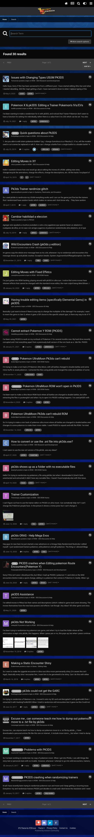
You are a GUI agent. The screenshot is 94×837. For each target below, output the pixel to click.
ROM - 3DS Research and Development (45, 81)
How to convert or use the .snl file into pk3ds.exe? (42, 441)
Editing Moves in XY (23, 161)
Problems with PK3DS (37, 749)
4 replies (25, 679)
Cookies (73, 828)
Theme (41, 828)
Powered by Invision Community (47, 831)
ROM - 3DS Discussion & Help (39, 108)
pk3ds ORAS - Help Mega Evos (30, 535)
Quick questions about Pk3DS (38, 133)
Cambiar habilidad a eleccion (29, 216)
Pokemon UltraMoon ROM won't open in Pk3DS (52, 386)
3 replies (24, 552)
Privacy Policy (52, 828)
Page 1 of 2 (47, 63)
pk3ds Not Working (23, 622)
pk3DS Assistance (22, 594)
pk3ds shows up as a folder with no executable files (43, 466)
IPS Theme (22, 828)
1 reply (23, 121)
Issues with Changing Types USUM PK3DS (37, 77)
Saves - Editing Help (39, 666)
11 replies (24, 149)
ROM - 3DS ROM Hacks (40, 275)
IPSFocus (32, 828)
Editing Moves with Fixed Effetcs (31, 272)
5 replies (28, 651)
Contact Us (63, 828)
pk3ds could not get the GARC (41, 691)
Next (85, 63)
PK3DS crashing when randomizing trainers (51, 777)
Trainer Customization (25, 494)
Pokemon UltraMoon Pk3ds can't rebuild (45, 358)
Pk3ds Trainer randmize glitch (29, 189)
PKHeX (31, 220)
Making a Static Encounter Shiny (31, 663)
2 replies (27, 347)
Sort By (87, 66)
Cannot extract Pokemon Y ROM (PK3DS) (36, 331)
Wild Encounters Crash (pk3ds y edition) (36, 244)
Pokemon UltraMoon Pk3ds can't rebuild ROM (39, 414)
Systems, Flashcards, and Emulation (48, 192)
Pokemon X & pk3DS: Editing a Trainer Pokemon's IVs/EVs (47, 105)
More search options (79, 42)
